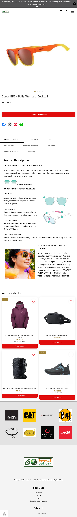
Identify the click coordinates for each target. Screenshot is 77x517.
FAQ (38, 498)
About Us (38, 495)
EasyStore (59, 480)
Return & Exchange (11, 152)
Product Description (12, 139)
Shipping (31, 152)
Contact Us (38, 493)
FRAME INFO (9, 145)
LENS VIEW (33, 139)
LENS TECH (51, 139)
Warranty (51, 145)
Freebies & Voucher (31, 145)
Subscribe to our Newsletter (38, 501)
